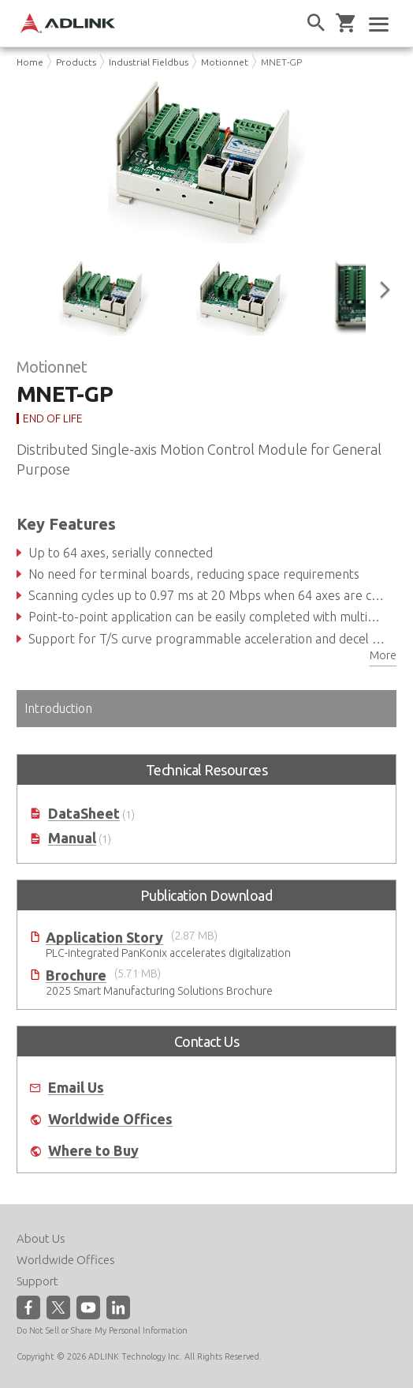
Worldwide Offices (110, 1119)
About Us (41, 1238)
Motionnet (224, 62)
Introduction (58, 708)
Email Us (76, 1087)
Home (30, 62)
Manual (72, 838)
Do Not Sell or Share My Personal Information (102, 1330)
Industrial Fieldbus (148, 62)
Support (37, 1281)
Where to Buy (93, 1150)
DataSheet (84, 813)
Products (76, 62)
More (383, 655)
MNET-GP (281, 62)
